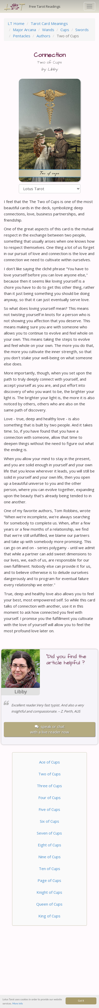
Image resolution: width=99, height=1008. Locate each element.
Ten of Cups (49, 868)
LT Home (16, 23)
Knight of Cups (49, 892)
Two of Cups (49, 773)
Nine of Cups (49, 856)
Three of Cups (49, 785)
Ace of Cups (49, 762)
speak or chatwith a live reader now (49, 729)
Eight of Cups (49, 844)
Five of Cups (49, 809)
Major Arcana (24, 29)
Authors (43, 35)
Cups (64, 29)
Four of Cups (49, 797)
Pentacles (21, 35)
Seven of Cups (49, 833)
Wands (48, 29)
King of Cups (49, 915)
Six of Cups (49, 821)
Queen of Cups (49, 904)
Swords (82, 29)
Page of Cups (49, 880)
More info (17, 1004)
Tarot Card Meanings (49, 23)
